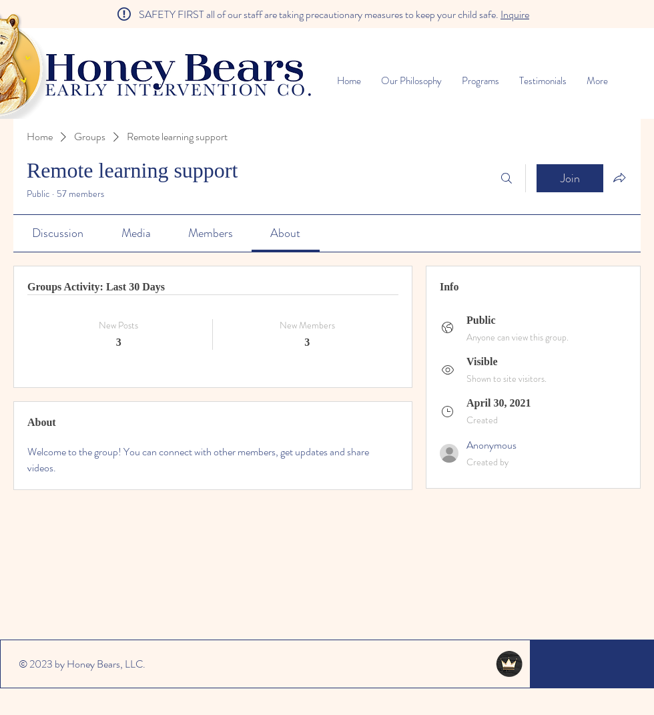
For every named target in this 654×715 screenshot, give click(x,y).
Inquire (515, 14)
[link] (57, 233)
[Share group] (619, 178)
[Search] (507, 178)
